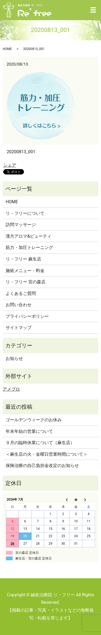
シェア (9, 165)
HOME (7, 49)
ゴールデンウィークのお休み (34, 419)
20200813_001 (21, 151)
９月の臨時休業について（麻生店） (40, 442)
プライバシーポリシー (27, 316)
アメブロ (11, 389)
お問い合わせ (19, 304)
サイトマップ (19, 327)
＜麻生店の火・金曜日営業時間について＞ (47, 454)
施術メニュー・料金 (25, 270)
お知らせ (14, 358)
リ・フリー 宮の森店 (26, 281)
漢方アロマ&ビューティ (28, 236)
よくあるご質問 (21, 293)
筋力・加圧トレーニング (29, 247)
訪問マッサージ (21, 224)
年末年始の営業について (29, 431)
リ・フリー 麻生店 (23, 259)
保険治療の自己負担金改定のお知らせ (42, 465)
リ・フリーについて (25, 213)
